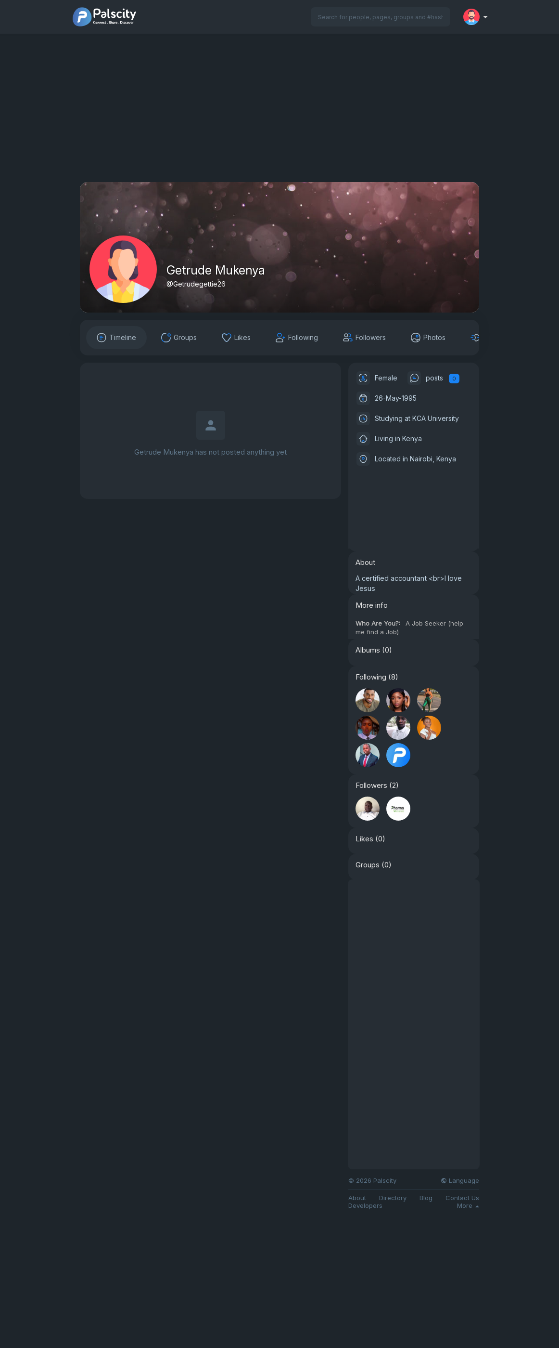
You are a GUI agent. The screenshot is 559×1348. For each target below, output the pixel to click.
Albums (368, 650)
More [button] (468, 1205)
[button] (380, 16)
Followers (371, 785)
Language (460, 1181)
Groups (368, 865)
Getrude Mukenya (215, 270)
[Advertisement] (279, 114)
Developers (365, 1206)
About (357, 1198)
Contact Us (462, 1198)
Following (371, 677)
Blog (425, 1198)
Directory (393, 1198)
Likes (364, 839)
